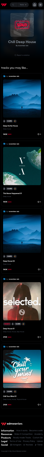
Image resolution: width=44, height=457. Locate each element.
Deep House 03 (9, 261)
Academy (38, 434)
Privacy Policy (29, 441)
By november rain (22, 45)
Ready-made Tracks (22, 438)
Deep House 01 (8, 329)
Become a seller (36, 430)
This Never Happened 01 (12, 193)
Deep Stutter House (10, 126)
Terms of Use (15, 441)
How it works (22, 430)
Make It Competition (23, 434)
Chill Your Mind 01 (9, 396)
